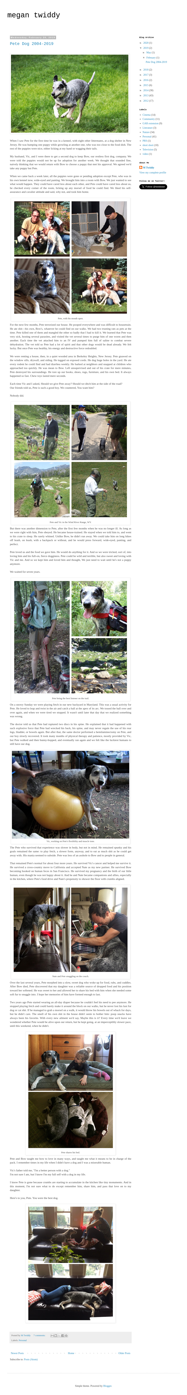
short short (148, 145)
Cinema (147, 114)
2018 (146, 69)
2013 (146, 95)
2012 (146, 100)
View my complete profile (152, 172)
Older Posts (124, 1353)
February (151, 57)
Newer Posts (17, 1353)
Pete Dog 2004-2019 (32, 44)
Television (148, 149)
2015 (146, 85)
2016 (146, 80)
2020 (146, 42)
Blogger (107, 1386)
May (149, 52)
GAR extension (151, 123)
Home (71, 1353)
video (145, 154)
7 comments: (40, 1335)
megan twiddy (33, 15)
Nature (146, 132)
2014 (146, 90)
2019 (146, 48)
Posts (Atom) (31, 1359)
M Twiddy (148, 167)
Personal (23, 1340)
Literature (148, 127)
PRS (145, 140)
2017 (146, 74)
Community (149, 119)
